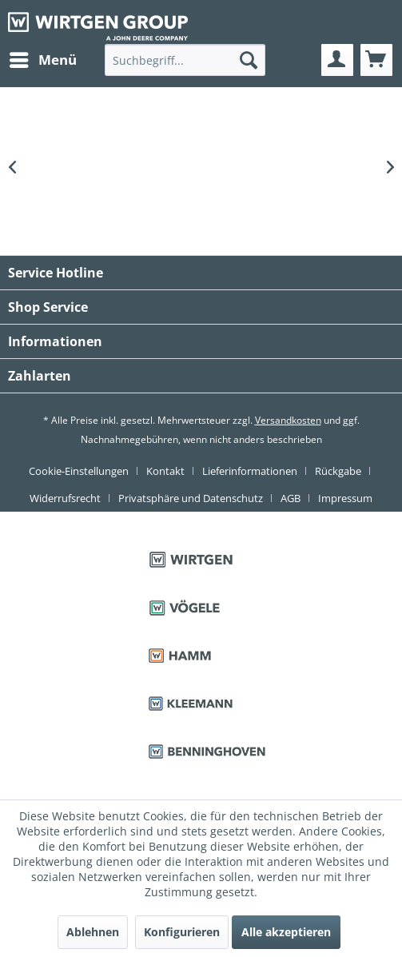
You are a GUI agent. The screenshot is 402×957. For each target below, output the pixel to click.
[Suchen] (248, 60)
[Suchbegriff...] (185, 60)
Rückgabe (338, 471)
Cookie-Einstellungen (79, 471)
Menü (43, 58)
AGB (291, 498)
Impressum (345, 498)
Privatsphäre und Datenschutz (190, 498)
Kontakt (165, 471)
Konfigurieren (182, 931)
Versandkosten (288, 420)
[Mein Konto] (337, 60)
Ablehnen (92, 931)
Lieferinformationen (249, 471)
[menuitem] (42, 60)
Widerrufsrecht (65, 498)
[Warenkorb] (376, 60)
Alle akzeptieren (286, 931)
